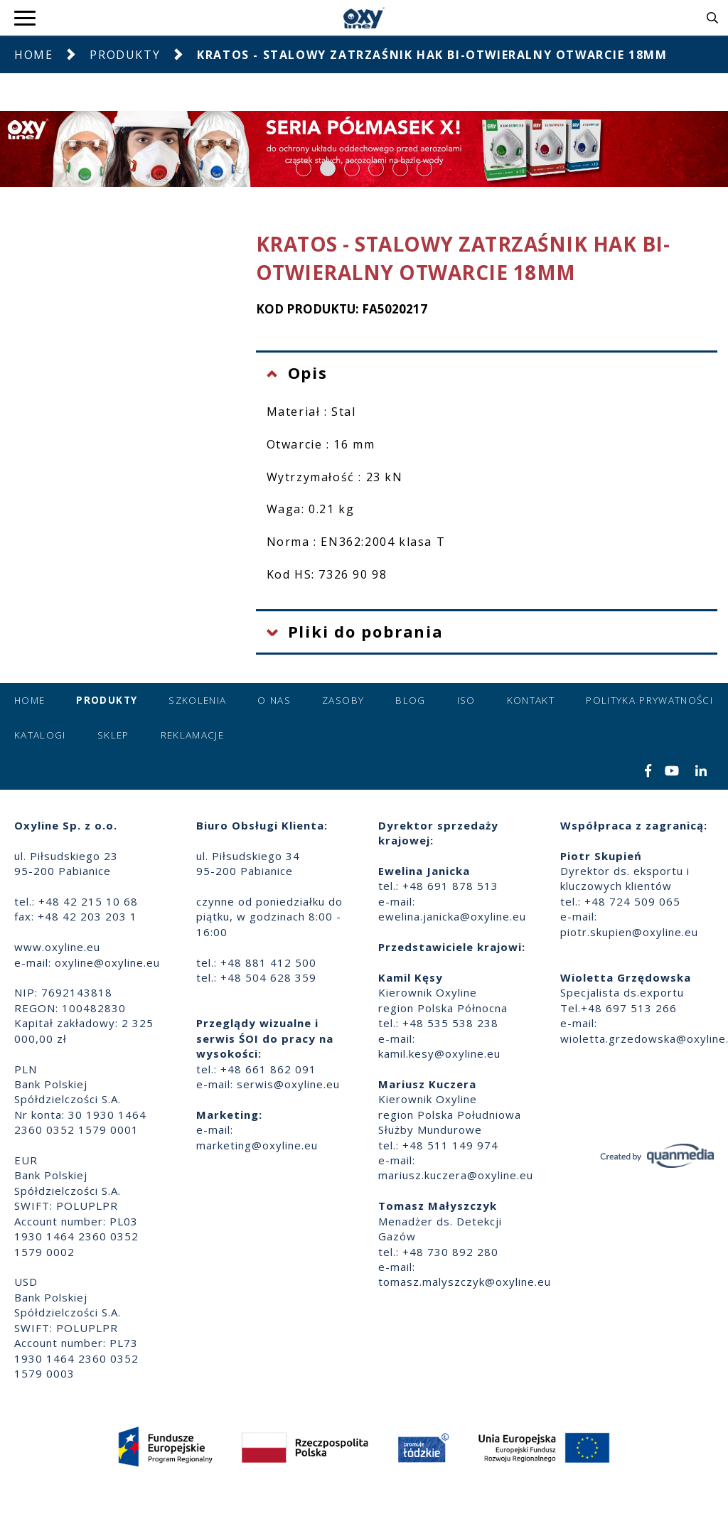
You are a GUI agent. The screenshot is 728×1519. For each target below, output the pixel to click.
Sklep (113, 735)
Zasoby (343, 700)
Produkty (125, 55)
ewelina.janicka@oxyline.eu (452, 916)
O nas (274, 700)
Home (33, 55)
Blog (410, 700)
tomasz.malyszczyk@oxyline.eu (464, 1281)
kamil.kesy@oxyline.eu (439, 1053)
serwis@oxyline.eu (288, 1084)
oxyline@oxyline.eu (107, 962)
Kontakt (531, 700)
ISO (466, 700)
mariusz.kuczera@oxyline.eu (455, 1175)
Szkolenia (197, 700)
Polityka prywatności (649, 700)
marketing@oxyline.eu (257, 1145)
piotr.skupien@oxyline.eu (629, 932)
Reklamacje (193, 735)
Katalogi (40, 735)
